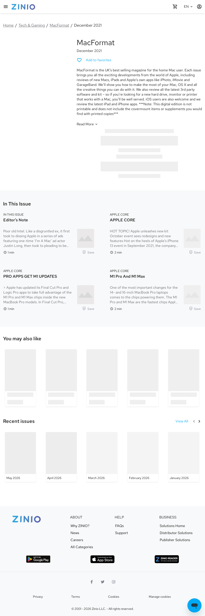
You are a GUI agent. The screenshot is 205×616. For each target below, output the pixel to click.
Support (121, 533)
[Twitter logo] (102, 582)
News (75, 533)
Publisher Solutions (175, 540)
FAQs (119, 526)
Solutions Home (172, 526)
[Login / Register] (199, 6)
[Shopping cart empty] (175, 6)
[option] (20, 378)
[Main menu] (5, 6)
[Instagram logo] (113, 582)
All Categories (82, 547)
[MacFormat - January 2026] (183, 457)
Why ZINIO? (80, 526)
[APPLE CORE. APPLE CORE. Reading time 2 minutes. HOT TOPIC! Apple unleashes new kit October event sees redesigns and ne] (155, 233)
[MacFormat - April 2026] (61, 457)
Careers (77, 540)
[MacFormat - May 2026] (20, 457)
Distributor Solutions (176, 533)
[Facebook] (91, 582)
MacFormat (59, 25)
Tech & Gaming (31, 25)
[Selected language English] (189, 6)
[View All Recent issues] (182, 421)
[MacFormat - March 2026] (102, 457)
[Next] (199, 421)
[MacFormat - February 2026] (142, 457)
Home (8, 25)
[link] (22, 338)
